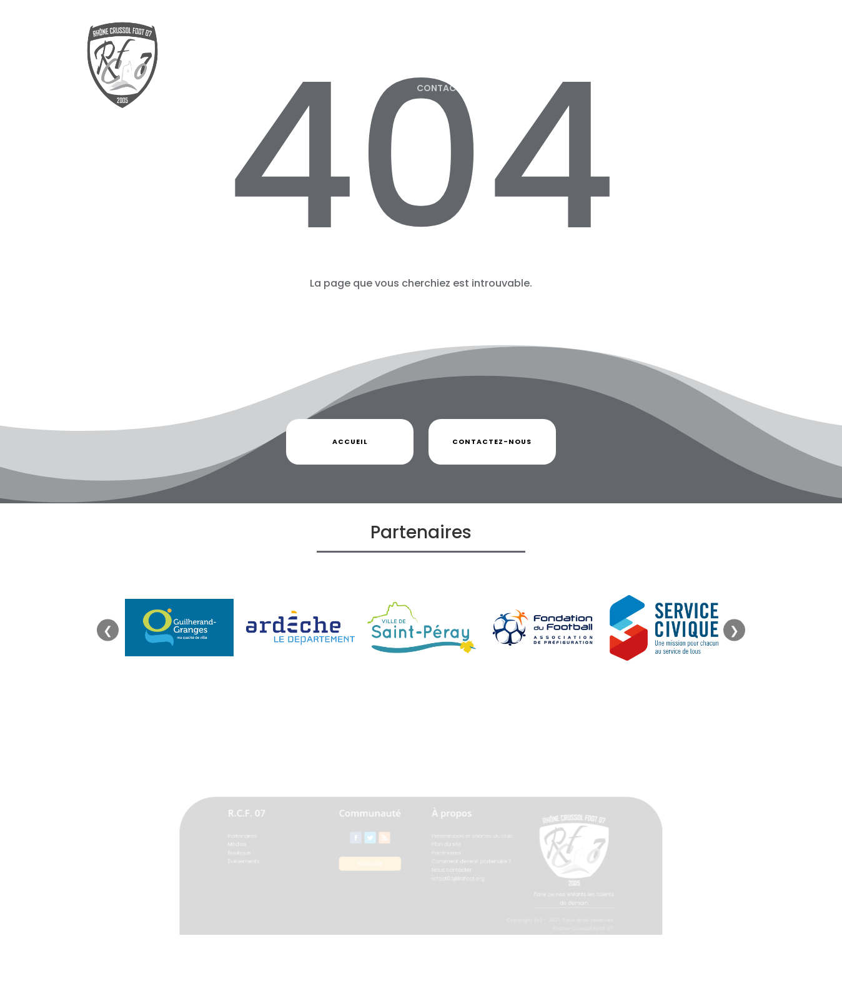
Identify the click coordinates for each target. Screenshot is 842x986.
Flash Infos (702, 40)
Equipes (560, 40)
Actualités (293, 40)
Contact (439, 88)
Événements (632, 40)
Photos (438, 40)
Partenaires (363, 40)
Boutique (493, 40)
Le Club (223, 40)
